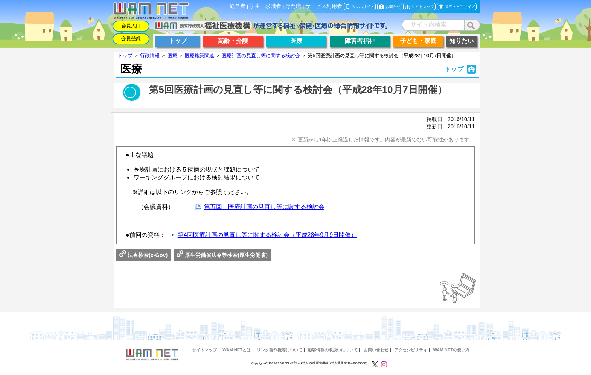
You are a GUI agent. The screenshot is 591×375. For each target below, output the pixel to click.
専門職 (293, 6)
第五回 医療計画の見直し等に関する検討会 (264, 206)
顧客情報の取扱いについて (333, 350)
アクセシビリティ (410, 350)
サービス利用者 (323, 6)
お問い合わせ (376, 350)
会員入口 (131, 26)
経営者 (237, 6)
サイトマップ (204, 350)
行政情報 (150, 55)
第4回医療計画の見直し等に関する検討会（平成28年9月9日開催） (267, 235)
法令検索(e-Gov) (143, 255)
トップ (125, 55)
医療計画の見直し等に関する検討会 (261, 55)
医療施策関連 (199, 55)
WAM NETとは (236, 350)
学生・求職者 (265, 6)
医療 (172, 55)
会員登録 (131, 38)
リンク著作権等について (279, 350)
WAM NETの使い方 (451, 350)
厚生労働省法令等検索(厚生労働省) (222, 255)
